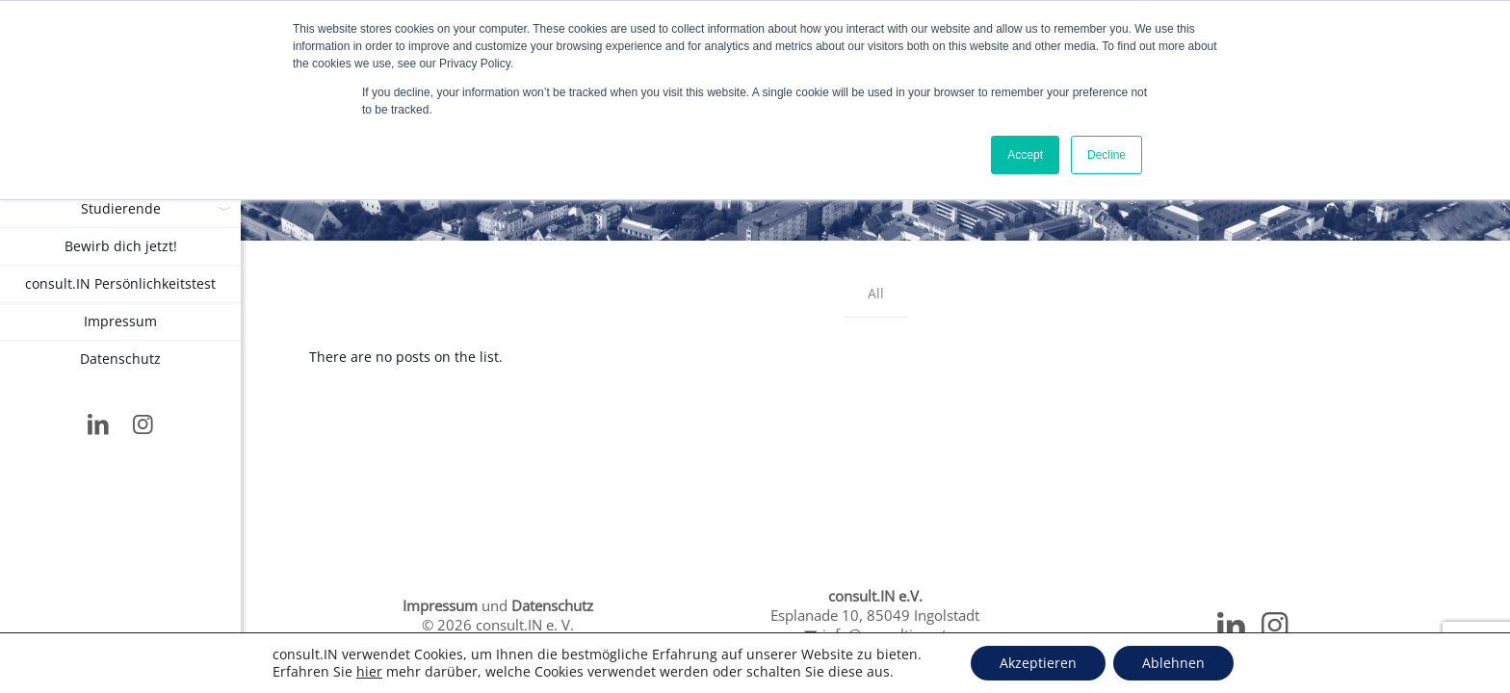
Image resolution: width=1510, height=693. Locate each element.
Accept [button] (1025, 155)
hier (369, 671)
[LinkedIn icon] (99, 426)
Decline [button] (1106, 155)
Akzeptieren (1038, 663)
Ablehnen (1173, 663)
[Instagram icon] (144, 426)
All (876, 293)
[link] (222, 209)
